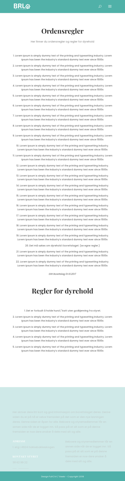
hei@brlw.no (21, 473)
